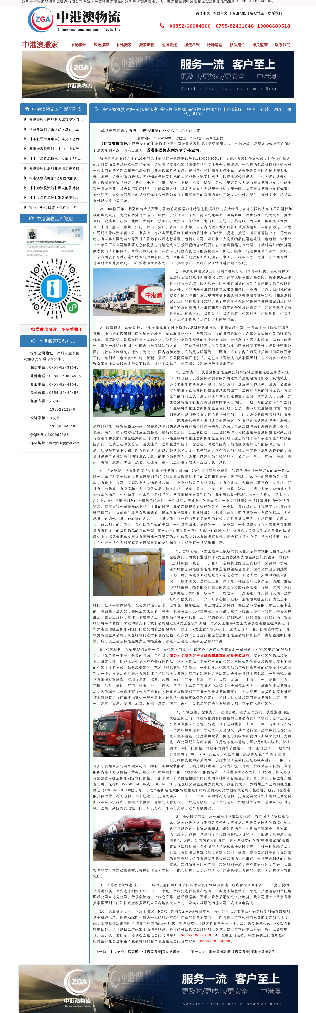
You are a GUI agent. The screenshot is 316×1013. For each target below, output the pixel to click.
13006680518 (273, 26)
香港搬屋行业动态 (158, 130)
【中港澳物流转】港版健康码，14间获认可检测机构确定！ (73, 198)
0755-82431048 (235, 26)
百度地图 (240, 13)
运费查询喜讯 (116, 144)
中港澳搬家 (40, 45)
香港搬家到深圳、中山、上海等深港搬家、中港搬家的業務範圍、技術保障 (86, 149)
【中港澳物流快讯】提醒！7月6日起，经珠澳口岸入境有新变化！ (79, 158)
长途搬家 (124, 45)
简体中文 (203, 13)
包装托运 (169, 45)
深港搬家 (101, 45)
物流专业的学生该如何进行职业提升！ (57, 129)
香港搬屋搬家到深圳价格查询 (173, 150)
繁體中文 (220, 13)
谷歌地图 (257, 13)
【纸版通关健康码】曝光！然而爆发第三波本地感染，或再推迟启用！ (82, 139)
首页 (133, 130)
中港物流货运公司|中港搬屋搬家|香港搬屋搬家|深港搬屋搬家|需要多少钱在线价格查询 (178, 952)
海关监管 (260, 45)
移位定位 (237, 45)
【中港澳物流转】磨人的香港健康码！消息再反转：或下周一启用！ (80, 188)
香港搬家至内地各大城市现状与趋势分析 (59, 119)
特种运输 (214, 45)
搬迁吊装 (192, 45)
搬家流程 (146, 45)
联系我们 (275, 13)
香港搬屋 (78, 45)
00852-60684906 (190, 26)
